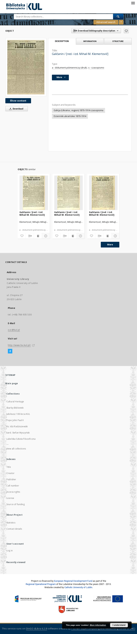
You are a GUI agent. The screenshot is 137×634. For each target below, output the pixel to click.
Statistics (11, 522)
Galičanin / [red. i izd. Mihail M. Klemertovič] (32, 213)
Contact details (14, 528)
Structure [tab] (117, 41)
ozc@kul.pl (14, 329)
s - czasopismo (96, 67)
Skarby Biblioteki (15, 407)
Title (8, 466)
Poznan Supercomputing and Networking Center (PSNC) (103, 628)
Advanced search (105, 22)
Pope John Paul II (15, 420)
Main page (11, 383)
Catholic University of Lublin (78, 587)
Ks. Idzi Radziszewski (17, 426)
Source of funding (15, 504)
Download (15, 109)
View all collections (16, 448)
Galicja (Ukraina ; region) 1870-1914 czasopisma (78, 110)
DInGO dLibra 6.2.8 (36, 628)
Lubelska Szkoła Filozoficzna (20, 438)
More (110, 244)
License (10, 498)
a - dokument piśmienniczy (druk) (69, 67)
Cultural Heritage (15, 401)
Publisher (11, 479)
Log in (9, 550)
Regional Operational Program (41, 584)
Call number (12, 485)
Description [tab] (62, 41)
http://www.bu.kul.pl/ (19, 345)
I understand (119, 625)
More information (98, 625)
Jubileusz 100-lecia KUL (18, 413)
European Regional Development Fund (73, 581)
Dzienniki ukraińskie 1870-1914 (70, 116)
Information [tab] (90, 41)
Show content (18, 100)
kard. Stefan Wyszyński (18, 432)
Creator (10, 473)
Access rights (13, 491)
